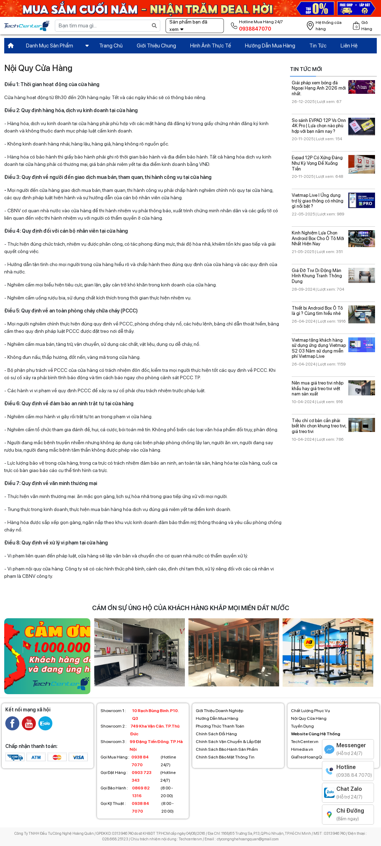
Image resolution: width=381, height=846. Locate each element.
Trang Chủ (111, 46)
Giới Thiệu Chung (156, 46)
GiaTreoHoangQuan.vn (312, 757)
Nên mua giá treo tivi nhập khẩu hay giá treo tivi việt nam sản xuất (317, 388)
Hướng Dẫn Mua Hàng (270, 46)
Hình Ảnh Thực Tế (210, 46)
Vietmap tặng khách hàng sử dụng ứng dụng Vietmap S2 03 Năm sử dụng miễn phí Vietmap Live (319, 348)
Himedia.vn (302, 749)
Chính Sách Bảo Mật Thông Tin (225, 757)
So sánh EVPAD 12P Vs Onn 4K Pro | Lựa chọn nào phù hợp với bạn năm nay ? (319, 126)
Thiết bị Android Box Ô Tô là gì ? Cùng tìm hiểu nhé (317, 310)
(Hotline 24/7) (138, 761)
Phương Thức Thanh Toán (220, 726)
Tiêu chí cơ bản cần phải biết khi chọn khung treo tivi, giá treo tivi (319, 426)
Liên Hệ (349, 46)
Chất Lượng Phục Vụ (310, 710)
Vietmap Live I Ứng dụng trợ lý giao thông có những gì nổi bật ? (317, 201)
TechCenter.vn (304, 741)
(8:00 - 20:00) (137, 792)
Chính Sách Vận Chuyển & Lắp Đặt (228, 741)
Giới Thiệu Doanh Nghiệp (219, 710)
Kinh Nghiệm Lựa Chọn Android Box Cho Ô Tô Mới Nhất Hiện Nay (318, 238)
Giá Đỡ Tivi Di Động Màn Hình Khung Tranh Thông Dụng (317, 276)
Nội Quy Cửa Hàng (309, 718)
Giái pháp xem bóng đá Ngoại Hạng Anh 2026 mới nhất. (319, 88)
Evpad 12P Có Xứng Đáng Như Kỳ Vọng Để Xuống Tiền (317, 163)
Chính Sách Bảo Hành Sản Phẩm (227, 749)
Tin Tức (318, 46)
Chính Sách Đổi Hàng (216, 733)
